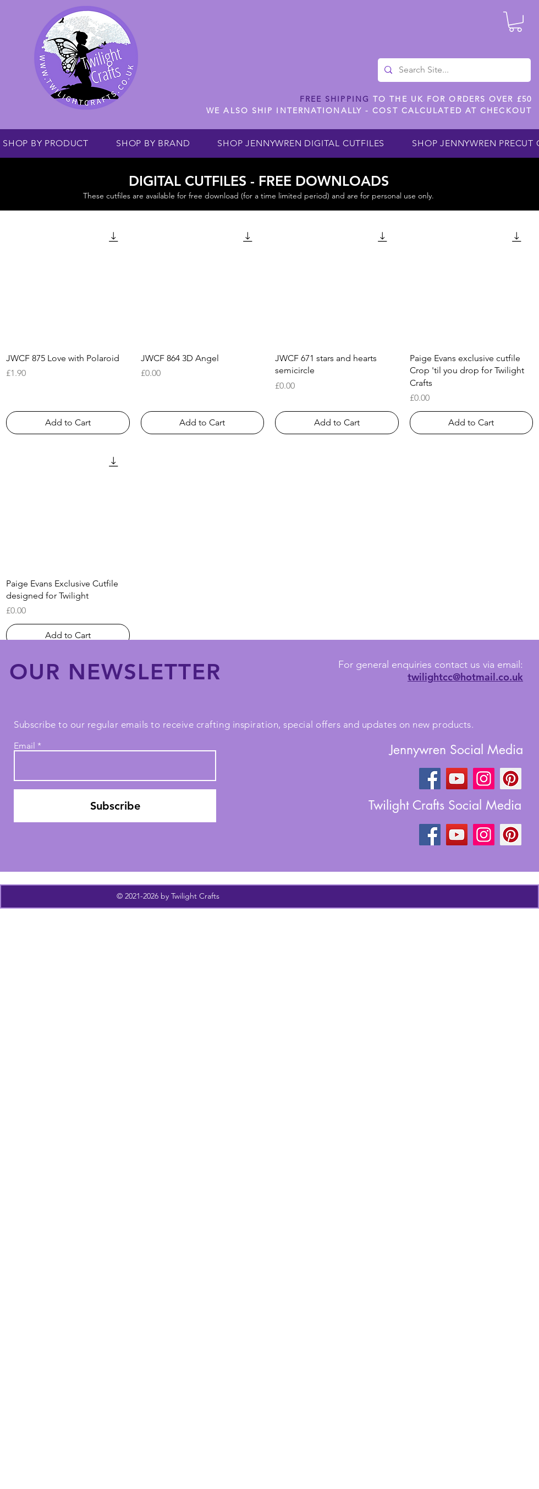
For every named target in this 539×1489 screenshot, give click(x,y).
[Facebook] (430, 778)
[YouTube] (457, 778)
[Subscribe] (115, 805)
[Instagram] (483, 778)
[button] (515, 22)
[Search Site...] (453, 70)
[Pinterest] (510, 778)
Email (24, 745)
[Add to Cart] (68, 422)
